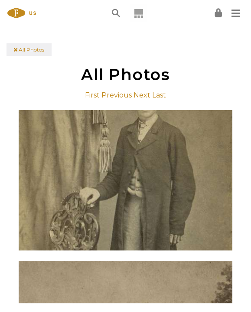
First (92, 95)
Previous (116, 95)
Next (142, 95)
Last (159, 95)
